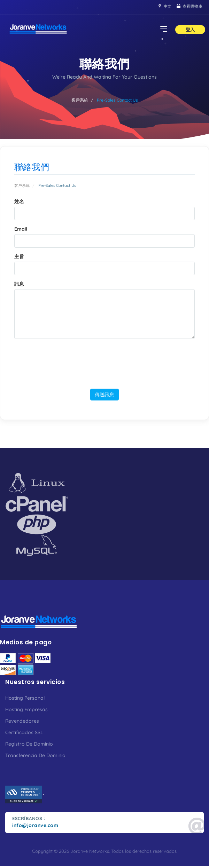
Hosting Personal (25, 698)
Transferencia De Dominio (35, 755)
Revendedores (22, 721)
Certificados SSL (24, 732)
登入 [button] (190, 29)
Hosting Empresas (26, 709)
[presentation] (105, 362)
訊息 (19, 284)
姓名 (19, 201)
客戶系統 (79, 100)
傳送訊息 (104, 394)
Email (20, 229)
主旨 (19, 256)
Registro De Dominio (29, 744)
